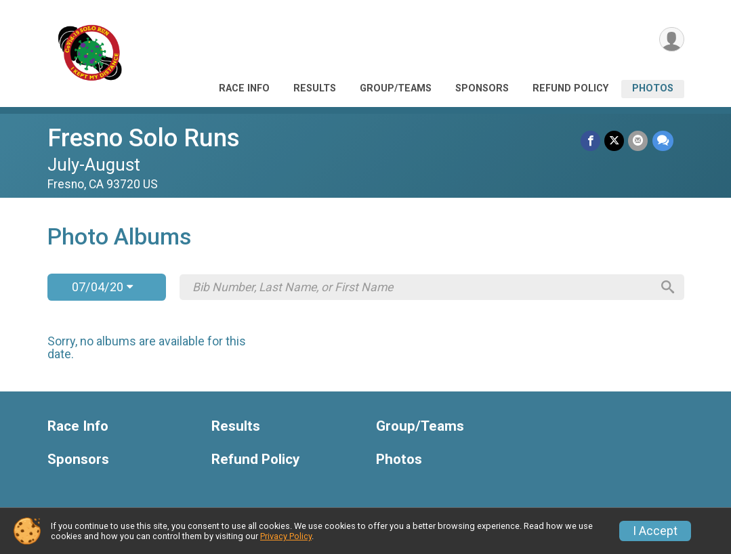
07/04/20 (102, 287)
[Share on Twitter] (615, 140)
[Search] (667, 287)
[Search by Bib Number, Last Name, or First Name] (422, 287)
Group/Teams (396, 88)
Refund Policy (570, 88)
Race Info (244, 88)
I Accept (655, 531)
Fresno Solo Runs (143, 137)
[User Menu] (671, 39)
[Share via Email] (638, 140)
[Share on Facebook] (591, 140)
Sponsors (482, 88)
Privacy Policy (286, 536)
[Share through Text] (662, 140)
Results (314, 88)
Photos (652, 88)
